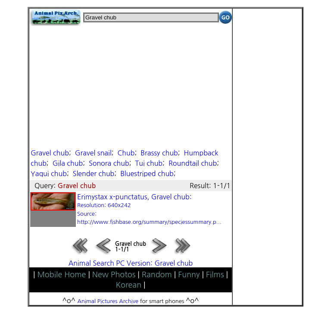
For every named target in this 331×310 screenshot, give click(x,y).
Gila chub (68, 163)
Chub (126, 152)
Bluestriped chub (147, 173)
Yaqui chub (49, 173)
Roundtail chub (193, 163)
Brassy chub (159, 152)
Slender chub (94, 173)
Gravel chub (50, 152)
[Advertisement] (130, 86)
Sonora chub (109, 163)
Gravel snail (93, 152)
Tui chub (148, 163)
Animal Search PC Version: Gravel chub (131, 263)
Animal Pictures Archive (108, 301)
